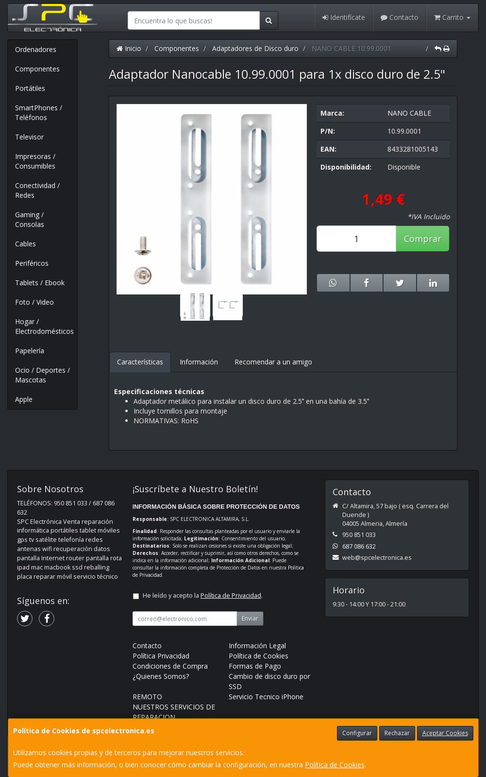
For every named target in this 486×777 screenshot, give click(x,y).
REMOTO (147, 696)
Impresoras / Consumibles (35, 161)
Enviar (250, 618)
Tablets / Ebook (40, 282)
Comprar (422, 238)
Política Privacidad (161, 655)
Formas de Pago (255, 666)
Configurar (357, 733)
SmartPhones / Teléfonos (38, 112)
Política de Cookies (335, 764)
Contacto (400, 17)
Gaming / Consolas (29, 219)
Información (199, 361)
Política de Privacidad (231, 595)
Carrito (452, 17)
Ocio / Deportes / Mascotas (42, 374)
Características (140, 361)
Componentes (37, 68)
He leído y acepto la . (203, 595)
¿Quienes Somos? (161, 676)
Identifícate (343, 17)
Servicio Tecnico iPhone (266, 696)
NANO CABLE (409, 113)
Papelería (29, 350)
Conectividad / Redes (37, 190)
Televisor (29, 136)
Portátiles (30, 88)
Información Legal (257, 645)
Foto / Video (34, 302)
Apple (24, 399)
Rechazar (397, 733)
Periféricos (32, 263)
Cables (25, 243)
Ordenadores (35, 49)
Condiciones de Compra (170, 666)
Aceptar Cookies (445, 733)
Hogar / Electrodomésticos (44, 326)
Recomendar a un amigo (273, 361)
